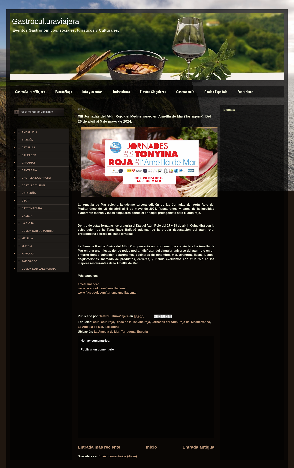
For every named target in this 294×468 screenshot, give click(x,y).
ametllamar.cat (88, 284)
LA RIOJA (28, 223)
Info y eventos (92, 91)
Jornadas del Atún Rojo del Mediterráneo (181, 322)
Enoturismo (245, 91)
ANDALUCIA (29, 132)
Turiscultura (121, 91)
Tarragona (112, 326)
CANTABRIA (29, 170)
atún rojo (107, 322)
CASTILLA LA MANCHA (36, 177)
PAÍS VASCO (29, 261)
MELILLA (27, 238)
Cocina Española (215, 91)
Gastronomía (185, 91)
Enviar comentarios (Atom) (117, 456)
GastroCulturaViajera (30, 91)
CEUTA (26, 200)
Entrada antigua (198, 447)
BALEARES (29, 155)
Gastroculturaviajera (45, 21)
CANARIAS (28, 162)
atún (96, 322)
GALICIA (27, 215)
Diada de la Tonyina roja (133, 322)
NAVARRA (28, 253)
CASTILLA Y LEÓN (33, 185)
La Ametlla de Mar (90, 326)
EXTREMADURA (32, 208)
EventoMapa (63, 91)
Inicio (151, 447)
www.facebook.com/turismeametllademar (107, 292)
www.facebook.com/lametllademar (102, 288)
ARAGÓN (27, 139)
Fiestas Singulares (153, 91)
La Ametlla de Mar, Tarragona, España (121, 331)
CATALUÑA (29, 192)
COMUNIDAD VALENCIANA (39, 268)
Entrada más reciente (99, 447)
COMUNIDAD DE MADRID (37, 230)
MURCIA (27, 246)
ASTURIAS (28, 147)
